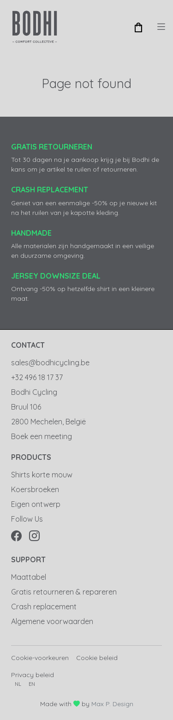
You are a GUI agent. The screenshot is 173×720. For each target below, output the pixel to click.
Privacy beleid (32, 675)
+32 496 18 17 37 (37, 377)
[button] (138, 27)
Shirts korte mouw (41, 474)
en (32, 684)
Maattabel (28, 577)
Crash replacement (44, 606)
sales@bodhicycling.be (50, 362)
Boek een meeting (41, 436)
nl (18, 684)
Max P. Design (112, 704)
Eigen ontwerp (35, 504)
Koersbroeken (35, 489)
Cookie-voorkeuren (40, 658)
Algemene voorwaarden (52, 621)
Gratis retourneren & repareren (64, 591)
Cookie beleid (97, 658)
